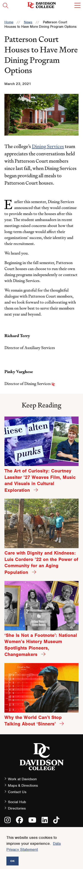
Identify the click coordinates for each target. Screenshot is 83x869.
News (28, 22)
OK (12, 861)
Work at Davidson (22, 779)
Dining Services (48, 146)
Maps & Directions (23, 785)
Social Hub (17, 802)
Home (8, 22)
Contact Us (17, 792)
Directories (17, 808)
